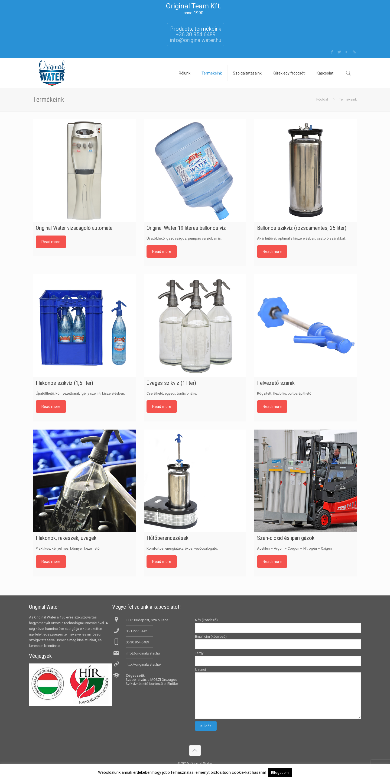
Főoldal (322, 99)
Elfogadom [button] (280, 773)
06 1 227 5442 (136, 631)
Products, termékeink (195, 28)
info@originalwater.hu (143, 653)
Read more (50, 242)
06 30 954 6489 (137, 642)
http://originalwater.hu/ (143, 664)
